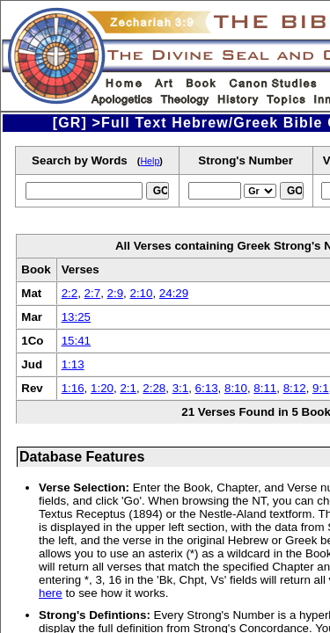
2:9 (115, 293)
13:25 (76, 317)
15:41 (76, 340)
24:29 (173, 293)
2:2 (70, 293)
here (50, 593)
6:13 (206, 388)
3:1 (180, 388)
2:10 (140, 293)
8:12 (294, 388)
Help (149, 161)
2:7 (92, 293)
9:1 (320, 388)
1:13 (73, 364)
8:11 (264, 388)
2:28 (154, 388)
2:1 (128, 388)
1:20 (102, 388)
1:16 (73, 388)
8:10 (235, 388)
